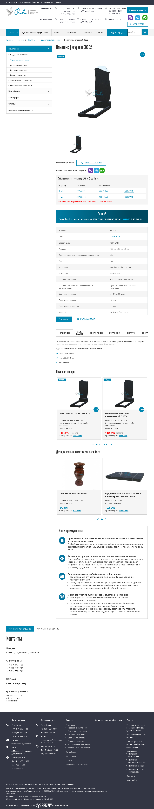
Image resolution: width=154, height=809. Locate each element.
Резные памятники (18, 75)
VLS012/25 (125, 219)
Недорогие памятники (19, 55)
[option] (102, 92)
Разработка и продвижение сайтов (20, 805)
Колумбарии (14, 91)
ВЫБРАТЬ (129, 191)
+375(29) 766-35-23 (67, 22)
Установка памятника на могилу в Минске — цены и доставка (136, 728)
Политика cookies (136, 766)
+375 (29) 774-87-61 (66, 14)
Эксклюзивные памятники (21, 80)
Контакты (130, 776)
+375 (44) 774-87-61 (66, 11)
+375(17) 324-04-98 (67, 19)
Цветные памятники (18, 70)
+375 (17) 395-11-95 (66, 8)
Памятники (13, 48)
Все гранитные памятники (21, 85)
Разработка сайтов (60, 805)
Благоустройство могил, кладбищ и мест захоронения (136, 744)
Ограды (12, 103)
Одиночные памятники (19, 60)
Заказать (64, 319)
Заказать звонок (137, 10)
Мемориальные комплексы (20, 110)
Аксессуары (13, 97)
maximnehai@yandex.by (16, 683)
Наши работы (132, 780)
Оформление (96, 333)
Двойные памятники (18, 65)
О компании (131, 751)
